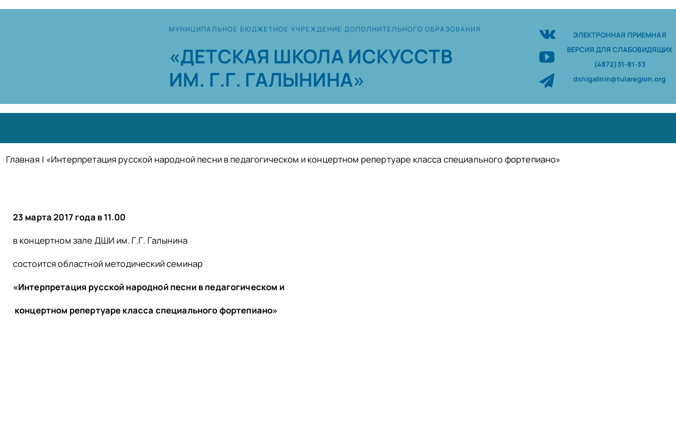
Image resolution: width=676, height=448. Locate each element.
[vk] (547, 33)
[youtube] (546, 56)
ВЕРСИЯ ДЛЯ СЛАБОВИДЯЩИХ (620, 49)
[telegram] (546, 80)
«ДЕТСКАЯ (221, 56)
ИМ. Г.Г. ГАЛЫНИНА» (267, 79)
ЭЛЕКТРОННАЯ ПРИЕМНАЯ (620, 35)
